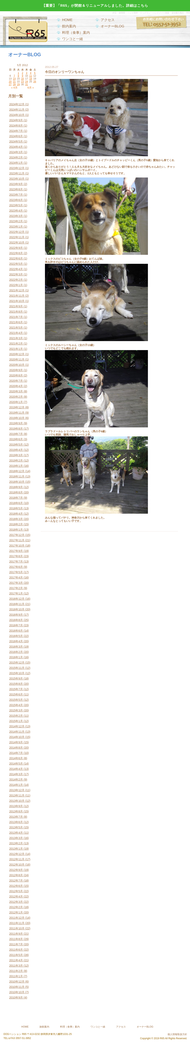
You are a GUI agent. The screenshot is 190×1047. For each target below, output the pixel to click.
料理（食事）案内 (76, 33)
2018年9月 (16, 487)
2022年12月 (17, 232)
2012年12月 (17, 854)
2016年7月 (16, 625)
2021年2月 (16, 343)
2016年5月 (16, 636)
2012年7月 (16, 880)
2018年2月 (16, 524)
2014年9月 (16, 742)
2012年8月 (16, 875)
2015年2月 (16, 715)
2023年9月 (16, 184)
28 (14, 84)
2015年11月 (17, 668)
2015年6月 (16, 694)
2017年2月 (16, 588)
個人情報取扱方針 (177, 1034)
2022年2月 (16, 279)
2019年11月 (17, 412)
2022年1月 (16, 285)
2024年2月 (16, 157)
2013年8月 (16, 811)
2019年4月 (16, 450)
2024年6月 (16, 136)
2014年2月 (16, 779)
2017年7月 (16, 561)
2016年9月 (16, 614)
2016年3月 (16, 646)
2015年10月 (17, 673)
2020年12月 (17, 354)
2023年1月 (16, 226)
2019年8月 (16, 428)
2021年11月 (17, 295)
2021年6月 (16, 322)
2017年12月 (17, 535)
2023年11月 (17, 173)
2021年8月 (16, 311)
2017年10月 (17, 545)
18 (30, 78)
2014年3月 (16, 774)
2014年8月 (16, 747)
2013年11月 (17, 795)
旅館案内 (44, 1026)
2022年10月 (17, 242)
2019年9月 (16, 423)
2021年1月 (16, 348)
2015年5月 (16, 699)
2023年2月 (16, 221)
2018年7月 (16, 497)
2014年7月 (16, 753)
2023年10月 (17, 178)
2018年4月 (16, 513)
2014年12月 (17, 726)
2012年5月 (16, 891)
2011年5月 (16, 955)
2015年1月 (16, 721)
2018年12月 (17, 471)
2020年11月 (17, 359)
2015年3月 (16, 710)
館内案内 (69, 26)
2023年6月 (16, 200)
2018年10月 (17, 481)
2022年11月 (17, 237)
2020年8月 (16, 375)
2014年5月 (16, 763)
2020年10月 (17, 364)
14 (14, 78)
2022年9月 (16, 247)
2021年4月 (16, 333)
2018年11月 (17, 476)
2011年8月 (16, 939)
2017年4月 (16, 577)
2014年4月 (16, 769)
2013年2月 (16, 843)
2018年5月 (16, 508)
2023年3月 (16, 216)
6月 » (30, 87)
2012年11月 (17, 859)
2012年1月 (16, 912)
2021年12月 (17, 290)
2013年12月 (17, 790)
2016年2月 (16, 652)
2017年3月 (16, 582)
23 (22, 81)
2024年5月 (16, 141)
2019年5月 (16, 444)
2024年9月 (16, 120)
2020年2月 (16, 396)
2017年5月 (16, 572)
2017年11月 (17, 540)
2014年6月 (16, 758)
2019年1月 (16, 465)
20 (10, 81)
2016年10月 (17, 609)
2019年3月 (16, 455)
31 (26, 84)
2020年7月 (16, 380)
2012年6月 (16, 885)
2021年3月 (16, 338)
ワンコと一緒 (72, 39)
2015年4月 (16, 705)
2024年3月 (16, 152)
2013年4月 (16, 832)
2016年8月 (16, 620)
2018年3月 (16, 519)
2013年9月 (16, 806)
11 (30, 75)
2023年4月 (16, 210)
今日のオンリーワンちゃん (64, 72)
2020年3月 (16, 391)
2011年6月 (16, 949)
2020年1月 (16, 402)
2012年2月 (16, 907)
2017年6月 (16, 566)
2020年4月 (16, 386)
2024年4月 (16, 146)
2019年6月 (16, 439)
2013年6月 (16, 822)
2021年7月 (16, 317)
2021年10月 (17, 301)
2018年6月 (16, 503)
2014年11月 (17, 731)
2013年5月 (16, 827)
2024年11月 (17, 109)
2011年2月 (16, 971)
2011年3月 (16, 965)
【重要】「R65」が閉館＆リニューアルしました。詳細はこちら (95, 6)
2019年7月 (16, 434)
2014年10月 (17, 737)
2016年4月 (16, 641)
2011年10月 (17, 928)
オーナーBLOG (112, 26)
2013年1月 (16, 848)
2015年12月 (17, 662)
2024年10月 (17, 115)
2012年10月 (17, 864)
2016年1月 (16, 657)
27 (10, 84)
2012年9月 (16, 870)
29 (18, 84)
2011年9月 (16, 933)
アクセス (108, 20)
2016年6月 (16, 630)
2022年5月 (16, 263)
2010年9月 (16, 997)
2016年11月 (17, 604)
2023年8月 (16, 189)
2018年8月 (16, 492)
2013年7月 (16, 816)
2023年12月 (17, 168)
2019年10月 (17, 418)
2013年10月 (17, 800)
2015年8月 (16, 683)
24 (26, 81)
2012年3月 (16, 901)
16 (22, 78)
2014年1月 (16, 784)
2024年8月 (16, 125)
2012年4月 (16, 896)
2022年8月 (16, 253)
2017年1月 (16, 593)
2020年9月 (16, 370)
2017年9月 (16, 551)
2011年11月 (17, 923)
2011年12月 (17, 917)
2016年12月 (17, 598)
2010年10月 (17, 992)
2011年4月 (16, 960)
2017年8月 (16, 556)
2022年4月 (16, 269)
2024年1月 (16, 162)
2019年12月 (17, 407)
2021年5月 (16, 327)
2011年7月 (16, 944)
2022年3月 (16, 274)
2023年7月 (16, 194)
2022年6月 (16, 258)
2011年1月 (16, 976)
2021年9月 (16, 306)
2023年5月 (16, 205)
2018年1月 (16, 529)
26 (34, 81)
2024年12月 (17, 104)
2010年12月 (17, 981)
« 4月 (14, 87)
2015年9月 (16, 678)
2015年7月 (16, 689)
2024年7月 (16, 131)
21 (14, 81)
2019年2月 (16, 460)
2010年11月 (17, 987)
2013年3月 (16, 838)
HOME (67, 20)
